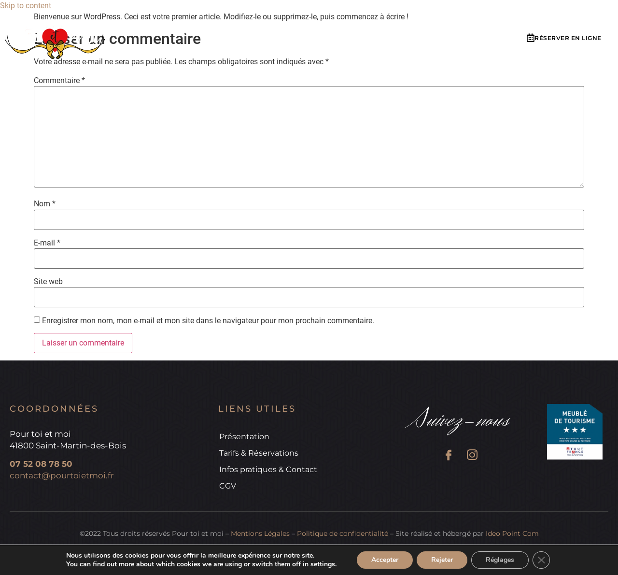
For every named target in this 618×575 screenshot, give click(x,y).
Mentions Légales (260, 533)
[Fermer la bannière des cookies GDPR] (541, 560)
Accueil (149, 33)
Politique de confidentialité (342, 533)
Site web (48, 282)
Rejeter (442, 559)
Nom (45, 204)
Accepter (384, 559)
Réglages (500, 559)
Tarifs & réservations (303, 33)
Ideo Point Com (512, 533)
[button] (564, 39)
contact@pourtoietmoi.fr (62, 475)
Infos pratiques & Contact (422, 33)
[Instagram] (472, 456)
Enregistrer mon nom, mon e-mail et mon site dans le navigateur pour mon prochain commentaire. (208, 321)
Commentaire (59, 81)
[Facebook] (448, 456)
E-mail (47, 243)
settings (322, 564)
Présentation (211, 33)
